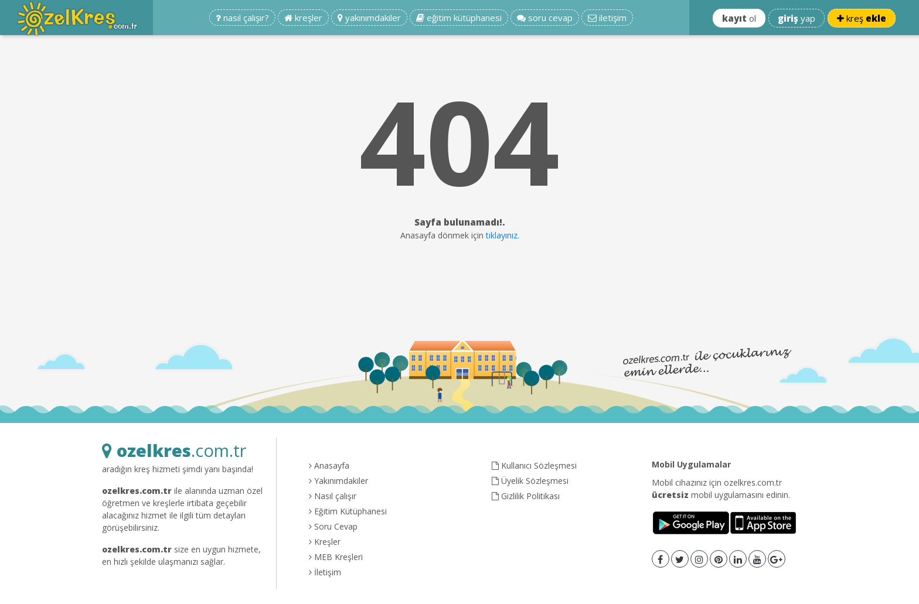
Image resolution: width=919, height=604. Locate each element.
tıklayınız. (502, 235)
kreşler (303, 17)
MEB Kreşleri (336, 556)
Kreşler (325, 541)
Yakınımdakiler (338, 480)
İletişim (325, 572)
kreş (861, 18)
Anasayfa (329, 465)
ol (739, 18)
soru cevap (545, 17)
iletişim (607, 17)
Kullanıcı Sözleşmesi (534, 465)
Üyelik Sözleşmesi (530, 480)
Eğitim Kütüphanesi (348, 511)
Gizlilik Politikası (526, 495)
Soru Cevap (333, 526)
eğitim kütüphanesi (459, 17)
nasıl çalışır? (242, 17)
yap (796, 18)
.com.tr (174, 450)
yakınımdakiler (369, 17)
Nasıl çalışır (332, 495)
